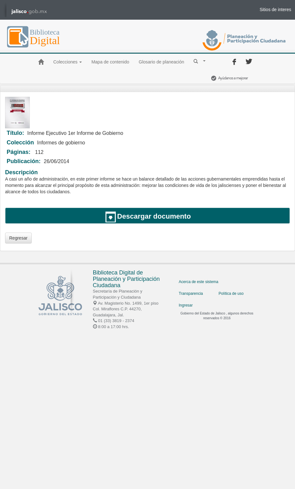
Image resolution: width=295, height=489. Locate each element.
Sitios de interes (275, 9)
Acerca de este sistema (199, 282)
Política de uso (231, 293)
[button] (199, 61)
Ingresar (186, 305)
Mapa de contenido (110, 61)
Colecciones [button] (67, 61)
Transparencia (191, 293)
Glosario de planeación (161, 61)
